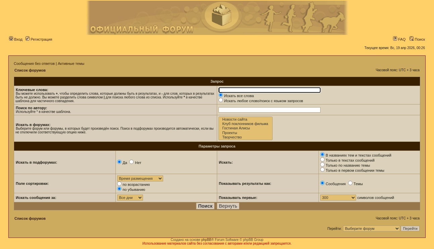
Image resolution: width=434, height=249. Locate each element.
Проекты (245, 133)
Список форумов (30, 70)
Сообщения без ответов (34, 63)
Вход (15, 39)
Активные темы (71, 63)
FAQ (399, 39)
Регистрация (39, 39)
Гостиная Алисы (245, 128)
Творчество (245, 137)
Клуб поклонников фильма (245, 124)
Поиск (417, 39)
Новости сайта (245, 119)
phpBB (206, 240)
